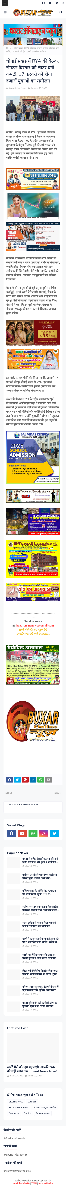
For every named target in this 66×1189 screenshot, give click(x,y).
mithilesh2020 (21, 1183)
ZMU (34, 1183)
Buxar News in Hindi (18, 1107)
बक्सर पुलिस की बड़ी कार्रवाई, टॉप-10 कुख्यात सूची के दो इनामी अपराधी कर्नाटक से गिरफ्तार (39, 1005)
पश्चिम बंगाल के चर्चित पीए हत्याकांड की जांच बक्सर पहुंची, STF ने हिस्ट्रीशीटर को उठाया (39, 892)
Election (27, 1113)
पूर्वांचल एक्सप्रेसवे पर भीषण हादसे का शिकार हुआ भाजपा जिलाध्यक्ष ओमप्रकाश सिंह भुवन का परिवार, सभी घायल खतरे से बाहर (39, 876)
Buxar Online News (17, 88)
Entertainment (43, 1113)
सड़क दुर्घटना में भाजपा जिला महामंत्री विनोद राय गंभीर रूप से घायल (39, 924)
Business (32, 1102)
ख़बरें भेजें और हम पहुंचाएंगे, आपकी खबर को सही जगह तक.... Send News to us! (32, 1069)
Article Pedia (45, 1183)
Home (9, 48)
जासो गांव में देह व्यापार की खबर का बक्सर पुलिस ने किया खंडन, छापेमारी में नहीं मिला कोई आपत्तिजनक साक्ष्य (40, 956)
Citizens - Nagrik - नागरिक (44, 1107)
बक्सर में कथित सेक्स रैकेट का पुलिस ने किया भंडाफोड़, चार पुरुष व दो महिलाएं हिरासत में (40, 860)
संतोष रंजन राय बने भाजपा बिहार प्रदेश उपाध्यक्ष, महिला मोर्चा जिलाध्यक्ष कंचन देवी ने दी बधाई (40, 908)
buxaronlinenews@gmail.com (35, 625)
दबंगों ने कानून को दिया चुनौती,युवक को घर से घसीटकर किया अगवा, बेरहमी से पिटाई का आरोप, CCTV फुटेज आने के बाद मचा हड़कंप (40, 940)
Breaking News (16, 1102)
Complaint (14, 1113)
